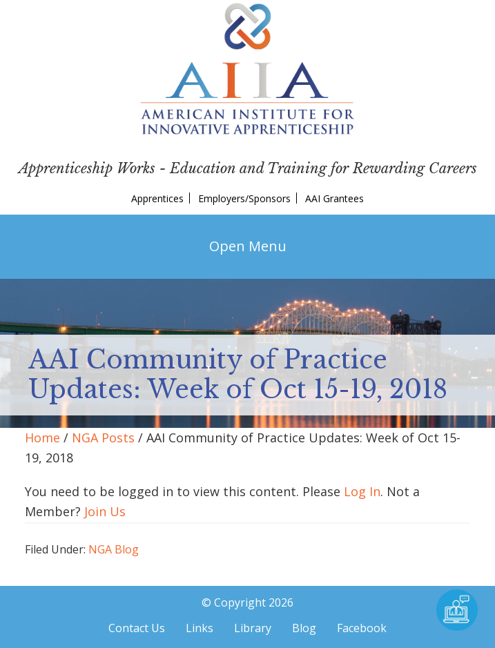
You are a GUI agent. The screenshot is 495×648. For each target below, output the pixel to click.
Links (199, 628)
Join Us (105, 511)
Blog (304, 628)
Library (252, 628)
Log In (362, 491)
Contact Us (136, 628)
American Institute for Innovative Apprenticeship (247, 69)
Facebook (362, 628)
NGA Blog (113, 549)
